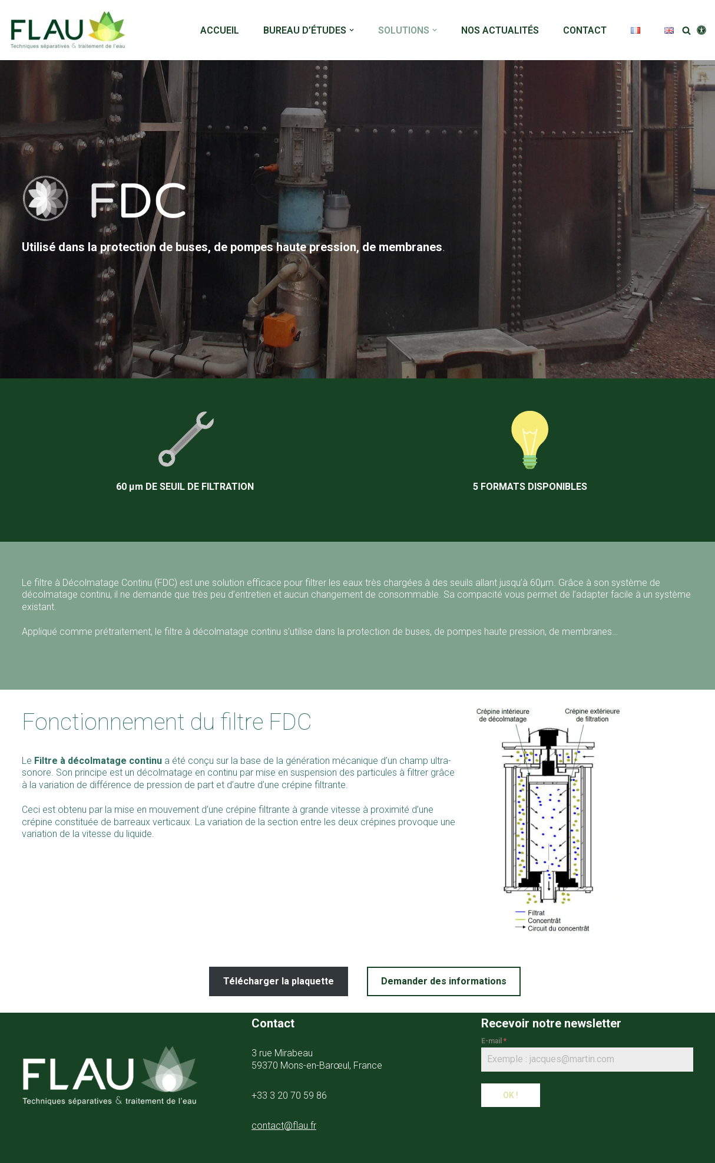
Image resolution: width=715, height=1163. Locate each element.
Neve (33, 1149)
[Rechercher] (686, 30)
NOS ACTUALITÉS (500, 30)
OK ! (510, 1095)
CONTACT (585, 30)
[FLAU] (71, 30)
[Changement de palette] (701, 30)
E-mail (494, 1041)
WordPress (128, 1149)
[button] (351, 30)
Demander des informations (444, 981)
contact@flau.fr (283, 1125)
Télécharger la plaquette (278, 981)
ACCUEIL (219, 30)
